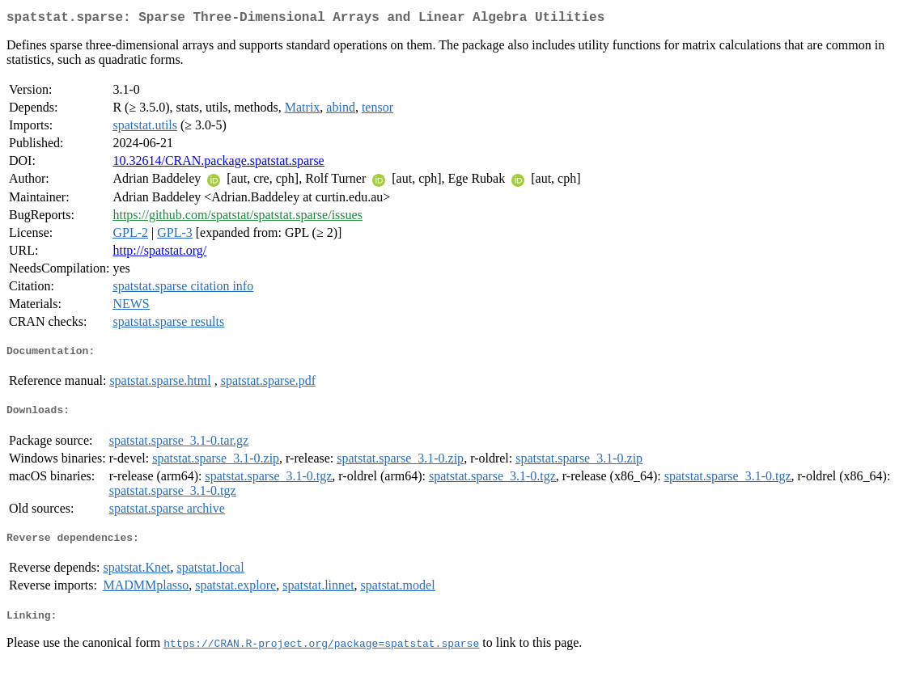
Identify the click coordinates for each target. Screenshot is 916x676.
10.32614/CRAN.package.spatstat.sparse (218, 164)
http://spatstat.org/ (159, 253)
